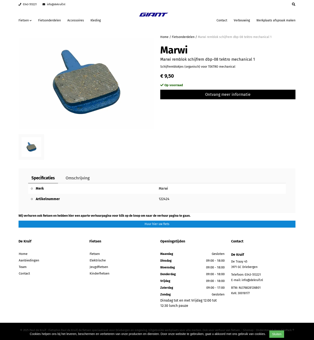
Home (164, 37)
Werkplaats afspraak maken (275, 20)
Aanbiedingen (29, 260)
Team (23, 267)
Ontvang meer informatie (228, 94)
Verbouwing (242, 20)
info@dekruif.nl (54, 4)
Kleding (95, 20)
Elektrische (98, 260)
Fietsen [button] (25, 20)
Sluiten (277, 334)
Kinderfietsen (99, 273)
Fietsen (95, 254)
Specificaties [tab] (43, 177)
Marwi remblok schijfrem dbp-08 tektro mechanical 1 (234, 37)
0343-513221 (28, 4)
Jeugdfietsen (99, 267)
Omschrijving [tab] (78, 177)
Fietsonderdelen (49, 20)
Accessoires (75, 20)
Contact (222, 20)
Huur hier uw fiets (157, 224)
